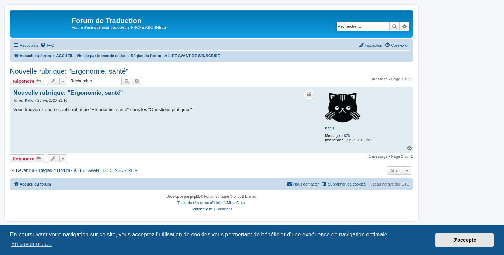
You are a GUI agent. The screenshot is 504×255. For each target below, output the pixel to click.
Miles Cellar (236, 203)
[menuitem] (47, 45)
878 (347, 136)
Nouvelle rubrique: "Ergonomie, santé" (69, 71)
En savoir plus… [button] (31, 244)
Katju (329, 128)
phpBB (195, 197)
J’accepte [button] (464, 240)
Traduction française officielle (200, 203)
